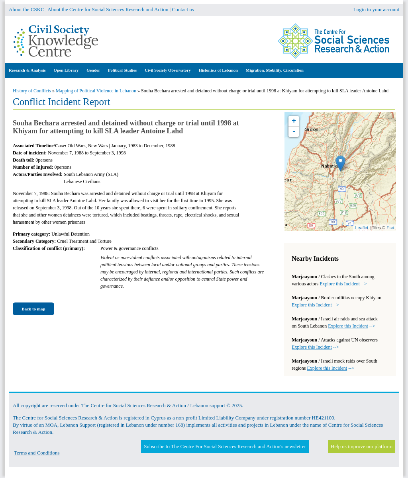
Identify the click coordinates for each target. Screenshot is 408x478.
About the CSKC (26, 9)
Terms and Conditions (37, 453)
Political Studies (122, 70)
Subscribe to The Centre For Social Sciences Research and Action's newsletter (225, 446)
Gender (93, 70)
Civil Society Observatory (167, 70)
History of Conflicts (32, 91)
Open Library (66, 70)
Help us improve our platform (361, 446)
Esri (390, 227)
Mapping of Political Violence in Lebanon (96, 91)
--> (343, 284)
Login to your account (376, 9)
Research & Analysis (27, 70)
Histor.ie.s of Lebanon (218, 70)
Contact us (183, 9)
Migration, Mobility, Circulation (275, 70)
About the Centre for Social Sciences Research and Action (107, 9)
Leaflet (361, 227)
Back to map (33, 308)
